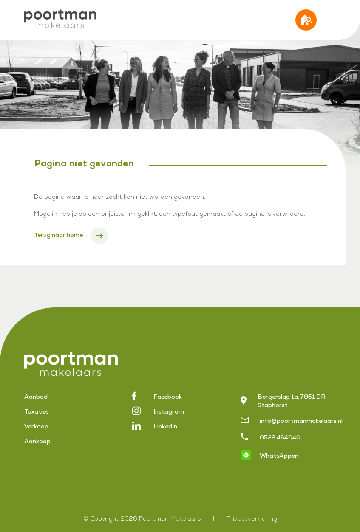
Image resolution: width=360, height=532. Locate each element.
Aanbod (36, 397)
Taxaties (36, 412)
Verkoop (36, 427)
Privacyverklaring (252, 519)
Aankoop (37, 442)
